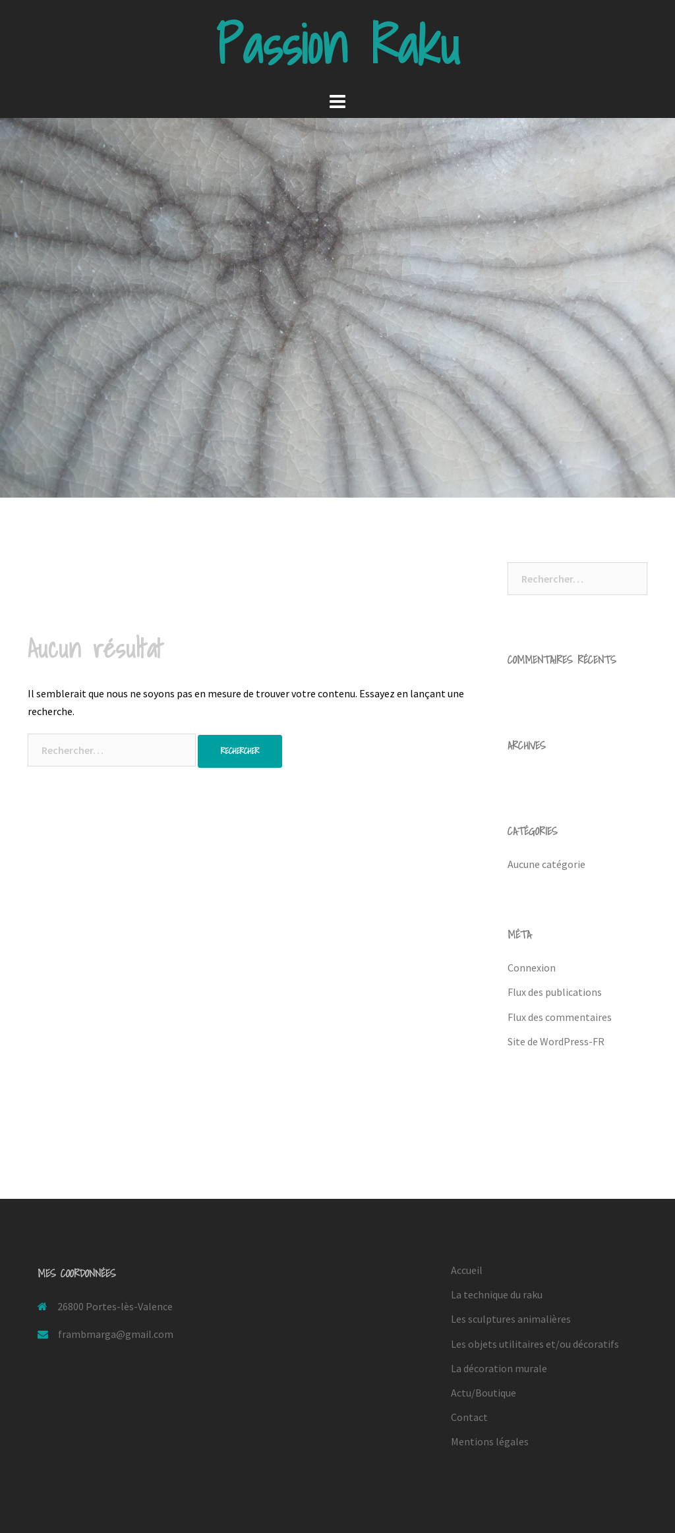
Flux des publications (555, 991)
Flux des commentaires (560, 1017)
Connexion (532, 967)
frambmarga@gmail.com (115, 1334)
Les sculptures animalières (511, 1318)
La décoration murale (499, 1368)
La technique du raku (497, 1294)
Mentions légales (490, 1441)
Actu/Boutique (483, 1392)
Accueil (467, 1270)
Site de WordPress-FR (556, 1041)
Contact (469, 1417)
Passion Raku (338, 44)
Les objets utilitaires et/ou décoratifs (535, 1343)
